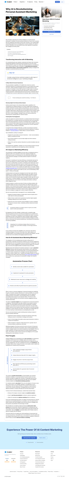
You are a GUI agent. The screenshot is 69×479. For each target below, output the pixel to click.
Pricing (35, 1)
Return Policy (50, 471)
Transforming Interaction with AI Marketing (15, 51)
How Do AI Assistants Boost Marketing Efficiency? (17, 54)
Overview (21, 453)
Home (52, 453)
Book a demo (53, 455)
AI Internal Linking (23, 463)
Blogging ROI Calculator (39, 463)
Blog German (37, 455)
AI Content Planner (23, 460)
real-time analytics (14, 130)
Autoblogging (22, 455)
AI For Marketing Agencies (24, 457)
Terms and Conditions (34, 471)
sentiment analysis (13, 129)
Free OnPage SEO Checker (40, 458)
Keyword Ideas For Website (40, 460)
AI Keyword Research (24, 458)
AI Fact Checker (23, 465)
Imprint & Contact (13, 471)
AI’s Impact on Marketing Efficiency (14, 53)
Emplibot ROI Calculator (39, 466)
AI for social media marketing (31, 254)
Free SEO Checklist (38, 457)
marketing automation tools (11, 168)
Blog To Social (22, 466)
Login (52, 460)
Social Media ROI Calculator (40, 465)
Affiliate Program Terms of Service (34, 473)
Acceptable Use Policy (43, 471)
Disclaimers (56, 471)
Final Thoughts (10, 55)
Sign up (52, 458)
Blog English (37, 453)
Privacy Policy (19, 471)
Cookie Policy (26, 471)
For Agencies (30, 1)
